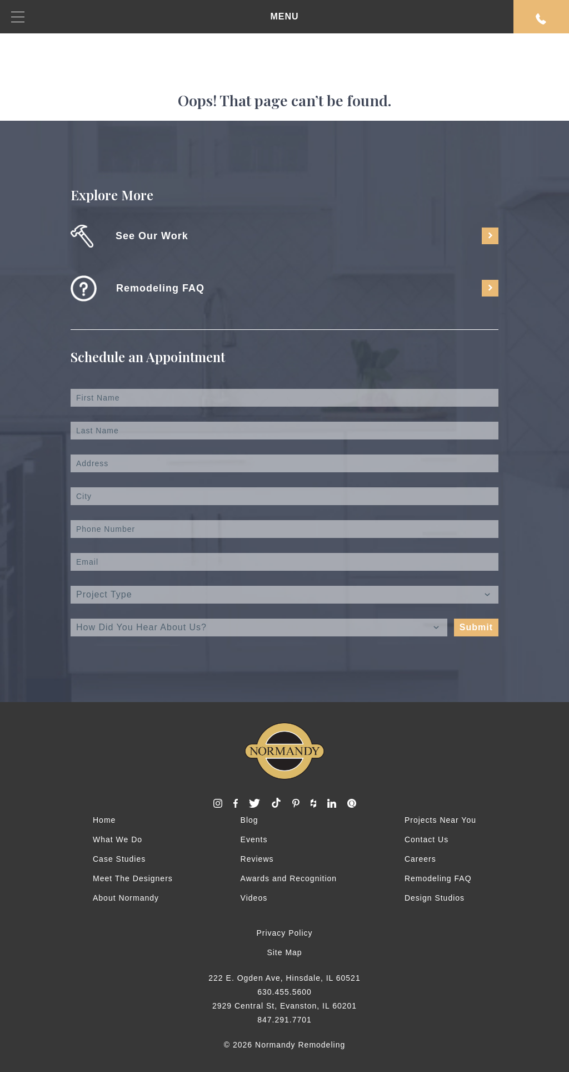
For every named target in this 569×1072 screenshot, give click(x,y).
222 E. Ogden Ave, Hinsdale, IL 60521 (284, 978)
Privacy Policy (284, 932)
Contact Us (426, 839)
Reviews (257, 858)
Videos (254, 897)
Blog (249, 820)
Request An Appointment (541, 18)
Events (254, 839)
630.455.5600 (284, 991)
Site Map (284, 952)
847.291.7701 (284, 1019)
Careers (420, 858)
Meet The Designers (133, 878)
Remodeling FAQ (438, 878)
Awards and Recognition (289, 878)
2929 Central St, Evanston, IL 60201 (284, 1005)
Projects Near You (440, 820)
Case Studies (119, 858)
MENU (155, 17)
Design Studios (435, 897)
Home (104, 820)
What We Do (117, 839)
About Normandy (126, 897)
